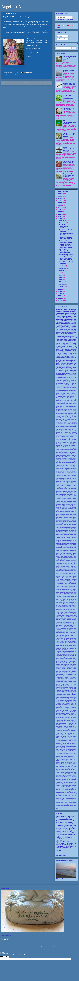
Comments (61, 38)
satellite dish (60, 373)
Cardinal (68, 472)
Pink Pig (61, 648)
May (61, 277)
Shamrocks (68, 359)
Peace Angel (59, 641)
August (61, 270)
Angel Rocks (66, 402)
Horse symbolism (65, 579)
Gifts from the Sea (71, 550)
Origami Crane (63, 635)
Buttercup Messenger (61, 466)
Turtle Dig (70, 740)
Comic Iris (59, 485)
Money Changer (60, 619)
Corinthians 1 (59, 488)
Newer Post (6, 83)
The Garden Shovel (69, 720)
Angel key (64, 397)
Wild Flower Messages (67, 756)
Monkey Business (71, 619)
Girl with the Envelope (62, 551)
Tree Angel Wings (64, 736)
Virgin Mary (59, 746)
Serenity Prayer (72, 687)
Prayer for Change (60, 654)
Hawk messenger (60, 570)
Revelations (73, 677)
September (63, 268)
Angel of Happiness (70, 416)
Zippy (68, 768)
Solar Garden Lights (71, 696)
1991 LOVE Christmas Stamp (68, 376)
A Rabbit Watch (62, 389)
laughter (64, 779)
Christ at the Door (61, 479)
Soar (64, 696)
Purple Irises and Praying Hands (64, 665)
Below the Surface (61, 455)
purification (63, 783)
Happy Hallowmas (71, 567)
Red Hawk (58, 671)
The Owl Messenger (64, 727)
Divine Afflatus (65, 500)
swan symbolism (63, 795)
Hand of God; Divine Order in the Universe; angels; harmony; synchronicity (66, 565)
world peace (62, 374)
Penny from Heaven (70, 645)
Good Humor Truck (65, 554)
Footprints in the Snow (70, 534)
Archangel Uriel (61, 325)
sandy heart (73, 788)
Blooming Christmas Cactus (67, 459)
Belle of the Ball (71, 453)
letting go (67, 314)
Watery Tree (73, 749)
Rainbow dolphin (71, 668)
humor (57, 778)
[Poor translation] (6, 957)
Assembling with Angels (63, 443)
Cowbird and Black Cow (69, 491)
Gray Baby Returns (68, 559)
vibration (70, 802)
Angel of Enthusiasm (68, 413)
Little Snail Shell (60, 608)
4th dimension (69, 333)
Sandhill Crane (70, 322)
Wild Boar (64, 755)
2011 (60, 296)
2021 (60, 205)
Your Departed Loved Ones (63, 766)
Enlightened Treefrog (70, 523)
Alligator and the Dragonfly (69, 394)
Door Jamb (73, 504)
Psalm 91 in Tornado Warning (68, 661)
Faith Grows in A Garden (66, 527)
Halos (72, 563)
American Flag (70, 396)
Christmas (73, 313)
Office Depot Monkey (70, 634)
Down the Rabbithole (61, 508)
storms (71, 792)
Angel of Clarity (71, 410)
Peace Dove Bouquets (70, 641)
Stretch (64, 708)
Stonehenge (59, 708)
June (61, 275)
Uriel (75, 364)
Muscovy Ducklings (64, 626)
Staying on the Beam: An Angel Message (65, 255)
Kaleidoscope (59, 595)
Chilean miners (72, 477)
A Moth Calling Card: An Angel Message (65, 258)
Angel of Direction (68, 412)
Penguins (62, 645)
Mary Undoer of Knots (70, 613)
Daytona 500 (72, 495)
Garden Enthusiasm (67, 540)
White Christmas (64, 752)
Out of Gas (63, 636)
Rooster (58, 678)
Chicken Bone (64, 477)
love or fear (60, 781)
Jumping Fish (69, 590)
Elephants (66, 343)
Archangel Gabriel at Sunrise (67, 440)
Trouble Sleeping (69, 737)
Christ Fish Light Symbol (70, 478)
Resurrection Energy (62, 677)
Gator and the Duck (61, 543)
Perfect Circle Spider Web (62, 646)
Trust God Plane (63, 739)
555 (73, 379)
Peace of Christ (67, 642)
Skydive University (62, 330)
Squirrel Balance (72, 700)
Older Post (48, 83)
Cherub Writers (72, 474)
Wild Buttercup (67, 367)
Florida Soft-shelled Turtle (68, 533)
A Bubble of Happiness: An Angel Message (69, 122)
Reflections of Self (71, 674)
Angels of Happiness (70, 432)
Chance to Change (61, 474)
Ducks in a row (65, 513)
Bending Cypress (71, 455)
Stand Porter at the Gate (70, 704)
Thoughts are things (67, 363)
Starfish (74, 706)
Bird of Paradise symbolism (69, 456)
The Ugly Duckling (69, 729)
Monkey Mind (69, 621)
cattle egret (67, 369)
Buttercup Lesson (71, 465)
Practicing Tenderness (61, 651)
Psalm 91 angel (61, 357)
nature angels (60, 323)
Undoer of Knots (68, 742)
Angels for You (13, 6)
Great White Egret (62, 326)
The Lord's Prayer (61, 726)
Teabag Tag (59, 713)
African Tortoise (72, 390)
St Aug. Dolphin (60, 701)
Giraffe (74, 345)
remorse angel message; (70, 785)
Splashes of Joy (64, 700)
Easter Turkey (72, 517)
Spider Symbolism (61, 697)
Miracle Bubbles (65, 616)
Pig (70, 646)
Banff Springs (72, 448)
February (62, 284)
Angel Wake (73, 402)
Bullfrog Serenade (67, 464)
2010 (60, 298)
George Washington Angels (65, 546)
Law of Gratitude (71, 603)
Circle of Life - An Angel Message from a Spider (69, 135)
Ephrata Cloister (71, 524)
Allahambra (59, 394)
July (60, 272)
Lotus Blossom (60, 611)
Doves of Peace (60, 507)
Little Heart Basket (63, 606)
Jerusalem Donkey (70, 328)
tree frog (73, 311)
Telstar (72, 713)
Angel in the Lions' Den (65, 406)
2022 (60, 203)
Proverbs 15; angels (61, 655)
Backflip (65, 446)
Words (62, 763)
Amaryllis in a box (61, 396)
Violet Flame (73, 745)
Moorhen (59, 352)
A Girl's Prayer (67, 384)
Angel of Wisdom (67, 423)
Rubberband (73, 678)
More (58, 27)
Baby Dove (59, 446)
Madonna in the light (65, 612)
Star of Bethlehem (67, 706)
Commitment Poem (70, 485)
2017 (60, 214)
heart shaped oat (65, 776)
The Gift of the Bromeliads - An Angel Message (68, 97)
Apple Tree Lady (72, 438)
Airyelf (43, 946)
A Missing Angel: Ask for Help (66, 234)
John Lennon (65, 349)
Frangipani (63, 537)
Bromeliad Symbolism (67, 462)
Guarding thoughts (71, 562)
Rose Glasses (65, 678)
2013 (60, 291)
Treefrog (66, 311)
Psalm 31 (58, 658)
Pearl (57, 645)
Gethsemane (70, 547)
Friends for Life (71, 539)
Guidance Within (60, 563)
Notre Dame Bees (70, 632)
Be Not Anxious (70, 451)
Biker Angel (59, 456)
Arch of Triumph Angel (63, 439)
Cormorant (59, 314)
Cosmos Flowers (69, 489)
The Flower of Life (69, 719)
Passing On (73, 639)
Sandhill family (60, 685)
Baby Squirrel (71, 325)
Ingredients (73, 583)
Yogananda (73, 765)
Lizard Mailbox (69, 608)
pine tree (65, 782)
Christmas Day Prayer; (63, 481)
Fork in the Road (67, 536)
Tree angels (73, 736)
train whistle (73, 801)
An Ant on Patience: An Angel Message (65, 241)
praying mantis (61, 371)
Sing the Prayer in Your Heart (13, 74)
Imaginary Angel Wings (64, 583)
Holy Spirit (60, 313)
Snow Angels (66, 694)
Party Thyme (66, 639)
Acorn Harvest (64, 390)
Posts (59, 36)
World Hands (68, 763)
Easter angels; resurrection (64, 518)
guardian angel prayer (62, 332)
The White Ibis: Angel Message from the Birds (69, 58)
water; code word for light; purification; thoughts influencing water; (66, 804)
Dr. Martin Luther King (64, 510)
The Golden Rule (72, 721)
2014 (60, 289)
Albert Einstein (60, 393)
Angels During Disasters (67, 428)
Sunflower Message (61, 711)
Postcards (59, 322)
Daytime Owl (65, 495)
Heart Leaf (66, 572)
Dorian (65, 505)
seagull (68, 373)
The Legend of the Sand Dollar (68, 109)
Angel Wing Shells (60, 403)
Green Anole (65, 347)
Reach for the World (71, 670)
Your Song (73, 766)
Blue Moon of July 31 (70, 461)
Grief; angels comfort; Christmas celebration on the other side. (66, 561)
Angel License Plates (66, 399)
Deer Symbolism (60, 497)
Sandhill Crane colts (66, 683)
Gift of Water (62, 550)
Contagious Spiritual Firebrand (66, 487)
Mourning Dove (67, 352)
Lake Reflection (72, 602)
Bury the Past (63, 465)
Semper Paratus (64, 687)
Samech (58, 680)
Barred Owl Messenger (62, 449)
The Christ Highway (71, 714)
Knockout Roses (60, 599)
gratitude (73, 330)
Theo (62, 732)
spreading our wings (64, 792)
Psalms (71, 662)
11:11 (59, 376)
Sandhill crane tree (71, 684)
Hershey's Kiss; (67, 573)
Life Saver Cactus (66, 605)
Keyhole (64, 596)
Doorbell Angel (60, 505)
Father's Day (68, 528)
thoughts (62, 799)
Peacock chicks (62, 644)
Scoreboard (68, 685)
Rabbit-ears (73, 667)
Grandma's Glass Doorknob (69, 557)
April (61, 279)
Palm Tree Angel (67, 638)
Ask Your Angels (71, 442)
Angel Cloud (70, 397)
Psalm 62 (70, 658)
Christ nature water (71, 479)
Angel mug (73, 406)
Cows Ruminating (60, 492)
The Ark (64, 714)
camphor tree (59, 773)
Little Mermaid (72, 606)
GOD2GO (58, 540)
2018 (60, 212)
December (62, 220)
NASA (70, 626)
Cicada (64, 484)
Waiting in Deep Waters (68, 746)
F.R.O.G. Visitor (60, 526)
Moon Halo (62, 622)
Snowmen (74, 694)
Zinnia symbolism (61, 768)
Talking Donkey (70, 711)
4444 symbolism (66, 379)
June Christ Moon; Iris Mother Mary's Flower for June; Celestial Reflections (66, 592)
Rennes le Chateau (61, 675)
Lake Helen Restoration (62, 602)
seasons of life (60, 789)
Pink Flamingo (71, 354)
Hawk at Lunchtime (71, 569)
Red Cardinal (72, 329)
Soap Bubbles (59, 696)
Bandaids (66, 448)
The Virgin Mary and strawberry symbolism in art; (66, 730)
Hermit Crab (59, 573)
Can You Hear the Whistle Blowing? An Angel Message (65, 246)
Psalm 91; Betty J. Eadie (62, 662)
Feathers (65, 530)
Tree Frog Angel (66, 364)
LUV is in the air (71, 599)
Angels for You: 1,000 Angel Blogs (64, 226)
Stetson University (70, 707)
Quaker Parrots (66, 667)
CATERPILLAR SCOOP (62, 471)
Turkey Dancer (64, 740)
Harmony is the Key (61, 569)
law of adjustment (71, 779)
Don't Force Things (68, 502)
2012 (60, 293)
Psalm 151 (68, 655)
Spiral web (69, 697)
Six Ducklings (69, 691)
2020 (60, 207)
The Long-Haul (72, 724)
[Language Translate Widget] (64, 17)
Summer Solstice (62, 317)
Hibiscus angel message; (63, 575)
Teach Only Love (66, 713)
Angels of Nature (62, 433)
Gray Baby (59, 559)
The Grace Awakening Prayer (63, 723)
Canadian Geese (60, 472)
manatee (74, 781)
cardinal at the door (68, 773)
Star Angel (59, 706)
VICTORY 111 (73, 743)
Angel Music (70, 400)
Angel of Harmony (61, 417)
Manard (63, 613)
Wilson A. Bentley (66, 757)
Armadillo (67, 319)
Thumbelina (67, 732)
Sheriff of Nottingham (62, 688)
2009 (60, 300)
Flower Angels (59, 534)
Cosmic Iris (62, 489)
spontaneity (72, 332)
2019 (60, 209)
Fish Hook (67, 345)
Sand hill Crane (71, 680)
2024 (60, 198)
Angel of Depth (60, 412)
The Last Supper (63, 724)
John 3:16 (69, 589)
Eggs (62, 523)
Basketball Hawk (72, 449)
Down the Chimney (71, 507)
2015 (60, 218)
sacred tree (65, 788)
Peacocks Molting (71, 644)
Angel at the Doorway (71, 403)
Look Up (74, 609)
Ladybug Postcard (71, 600)
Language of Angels (61, 603)
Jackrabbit (73, 585)
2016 (60, 216)
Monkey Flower (60, 621)
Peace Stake (59, 642)
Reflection (62, 674)
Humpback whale (71, 580)
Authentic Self (67, 445)
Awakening (73, 445)
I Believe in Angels (67, 582)
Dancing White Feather (64, 494)
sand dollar (72, 371)
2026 (60, 194)
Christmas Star (65, 482)
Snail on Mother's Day (66, 693)
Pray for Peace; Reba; (70, 652)
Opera (57, 635)
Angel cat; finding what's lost (64, 404)
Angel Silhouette (65, 336)
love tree (68, 781)
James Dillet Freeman (62, 586)
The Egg (63, 719)
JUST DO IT (66, 585)
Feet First (70, 530)
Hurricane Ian (59, 582)
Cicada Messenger (71, 484)
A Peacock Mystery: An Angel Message (65, 237)
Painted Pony (59, 638)
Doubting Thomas (72, 505)
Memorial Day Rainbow (62, 615)
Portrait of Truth (63, 649)
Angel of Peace (67, 422)
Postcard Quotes (72, 649)
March (61, 281)
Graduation (59, 557)
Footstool (58, 536)
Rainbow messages (61, 670)
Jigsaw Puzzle (68, 588)
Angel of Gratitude (70, 323)
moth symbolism (70, 370)
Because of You (67, 452)
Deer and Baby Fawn (70, 497)
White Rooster (66, 753)
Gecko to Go (69, 543)
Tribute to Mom (60, 737)
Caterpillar (73, 472)
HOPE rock (67, 563)
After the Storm (72, 391)
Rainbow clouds (60, 668)
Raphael (68, 357)
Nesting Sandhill (66, 628)
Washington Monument (63, 366)
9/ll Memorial (64, 380)
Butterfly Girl (63, 468)
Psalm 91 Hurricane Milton (64, 659)
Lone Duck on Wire (67, 609)
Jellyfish (71, 586)
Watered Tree (66, 749)
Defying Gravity (61, 498)
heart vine (73, 776)
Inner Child (59, 585)
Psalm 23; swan (72, 657)
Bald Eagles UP (72, 446)
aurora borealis (72, 772)
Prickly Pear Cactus (62, 356)
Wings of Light (64, 759)
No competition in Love (68, 629)
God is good (72, 551)
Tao (75, 711)
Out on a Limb (72, 636)
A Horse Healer (71, 386)
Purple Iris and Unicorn (70, 664)
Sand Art (63, 680)
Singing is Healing (60, 691)
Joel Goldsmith (63, 589)
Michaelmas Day (70, 320)
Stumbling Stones (71, 708)
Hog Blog (68, 576)
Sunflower (73, 710)
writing (57, 808)
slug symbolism (69, 789)
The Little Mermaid (65, 362)
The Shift (62, 729)
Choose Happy (60, 478)
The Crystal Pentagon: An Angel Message (64, 251)
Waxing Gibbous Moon (62, 750)
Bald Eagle (63, 339)
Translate (68, 19)
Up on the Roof (65, 743)
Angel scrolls (67, 426)
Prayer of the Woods (71, 654)
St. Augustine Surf (68, 703)
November (62, 223)
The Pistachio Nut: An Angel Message (69, 162)
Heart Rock (73, 572)
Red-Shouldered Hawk (68, 316)
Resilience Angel (72, 675)
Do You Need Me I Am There (64, 501)
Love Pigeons (68, 611)
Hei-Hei (63, 328)
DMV (67, 492)
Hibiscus (74, 573)
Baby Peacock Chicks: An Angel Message (68, 175)
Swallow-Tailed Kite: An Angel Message (69, 83)
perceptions (59, 782)
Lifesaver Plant (70, 350)
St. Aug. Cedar (70, 701)
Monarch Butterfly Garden (69, 618)
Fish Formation (67, 531)
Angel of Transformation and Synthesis (69, 149)
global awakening (67, 775)
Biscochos (58, 458)
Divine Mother (72, 500)
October (62, 266)
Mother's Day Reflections (65, 625)
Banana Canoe (60, 448)
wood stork (60, 333)
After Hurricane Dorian (62, 391)
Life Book (58, 605)
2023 (60, 200)
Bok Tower (58, 462)
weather (71, 805)
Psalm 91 (61, 309)
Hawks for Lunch (69, 570)
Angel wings (65, 337)
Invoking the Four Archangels (68, 71)
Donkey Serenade (66, 504)
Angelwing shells (68, 435)
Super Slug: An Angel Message (65, 262)
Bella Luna (64, 453)
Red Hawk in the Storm (68, 671)
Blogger (53, 946)
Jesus (67, 313)
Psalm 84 (73, 356)
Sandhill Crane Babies (61, 681)
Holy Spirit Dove (67, 577)
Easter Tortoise (63, 517)
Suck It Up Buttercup (63, 710)
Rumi (63, 359)
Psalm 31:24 (64, 658)
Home (27, 83)
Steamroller (59, 707)
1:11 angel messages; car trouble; (64, 377)
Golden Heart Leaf (62, 346)
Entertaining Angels (61, 524)
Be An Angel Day (60, 451)
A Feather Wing (67, 383)
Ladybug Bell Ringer (61, 600)
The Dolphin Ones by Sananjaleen (65, 716)
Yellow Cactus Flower (65, 765)
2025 (60, 196)
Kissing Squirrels (72, 598)
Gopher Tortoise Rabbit (70, 556)
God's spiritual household (63, 553)
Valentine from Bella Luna (62, 745)
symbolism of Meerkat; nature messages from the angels (66, 797)
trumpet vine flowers (61, 802)
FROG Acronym (69, 526)
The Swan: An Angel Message (65, 230)
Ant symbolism (63, 438)
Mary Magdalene (61, 329)
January (62, 286)
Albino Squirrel (71, 393)
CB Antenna (73, 471)
